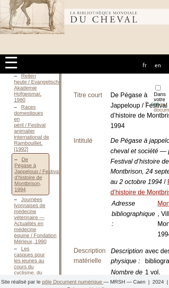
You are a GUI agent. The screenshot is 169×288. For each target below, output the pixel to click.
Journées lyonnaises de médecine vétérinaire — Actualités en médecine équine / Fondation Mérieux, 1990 (35, 220)
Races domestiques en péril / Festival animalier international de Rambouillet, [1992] (31, 128)
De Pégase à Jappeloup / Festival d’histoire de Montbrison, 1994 (37, 174)
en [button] (158, 64)
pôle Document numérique (73, 282)
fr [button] (145, 64)
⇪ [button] (151, 103)
